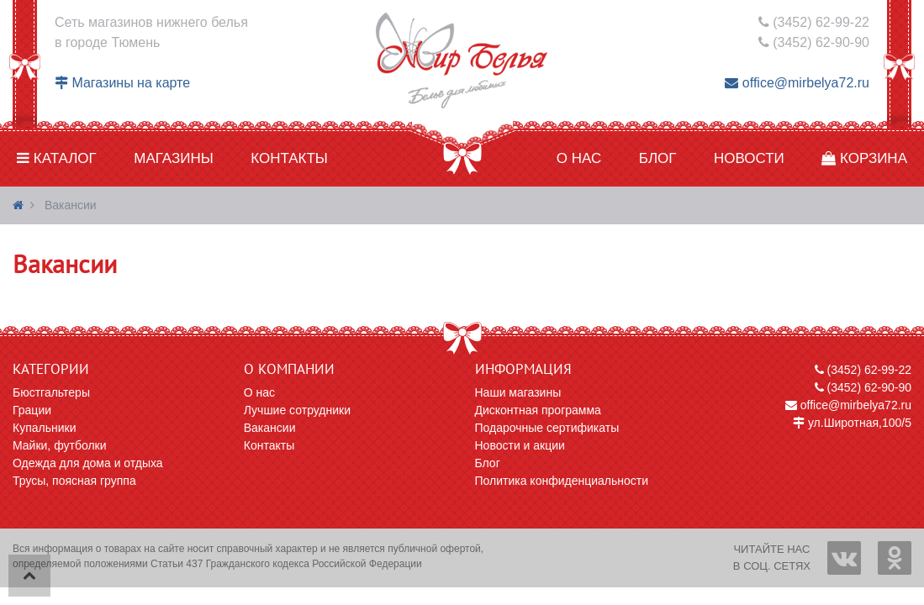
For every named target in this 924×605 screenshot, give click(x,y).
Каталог (57, 158)
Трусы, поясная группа (74, 480)
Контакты (289, 158)
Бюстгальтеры (51, 392)
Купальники (44, 427)
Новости (749, 158)
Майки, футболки (60, 445)
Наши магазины (518, 392)
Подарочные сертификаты (547, 427)
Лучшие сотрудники (297, 410)
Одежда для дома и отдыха (88, 463)
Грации (32, 410)
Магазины (174, 158)
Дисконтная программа (538, 410)
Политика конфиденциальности (562, 480)
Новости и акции (520, 445)
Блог (658, 158)
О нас (579, 158)
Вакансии (270, 427)
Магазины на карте (122, 83)
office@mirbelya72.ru (797, 83)
